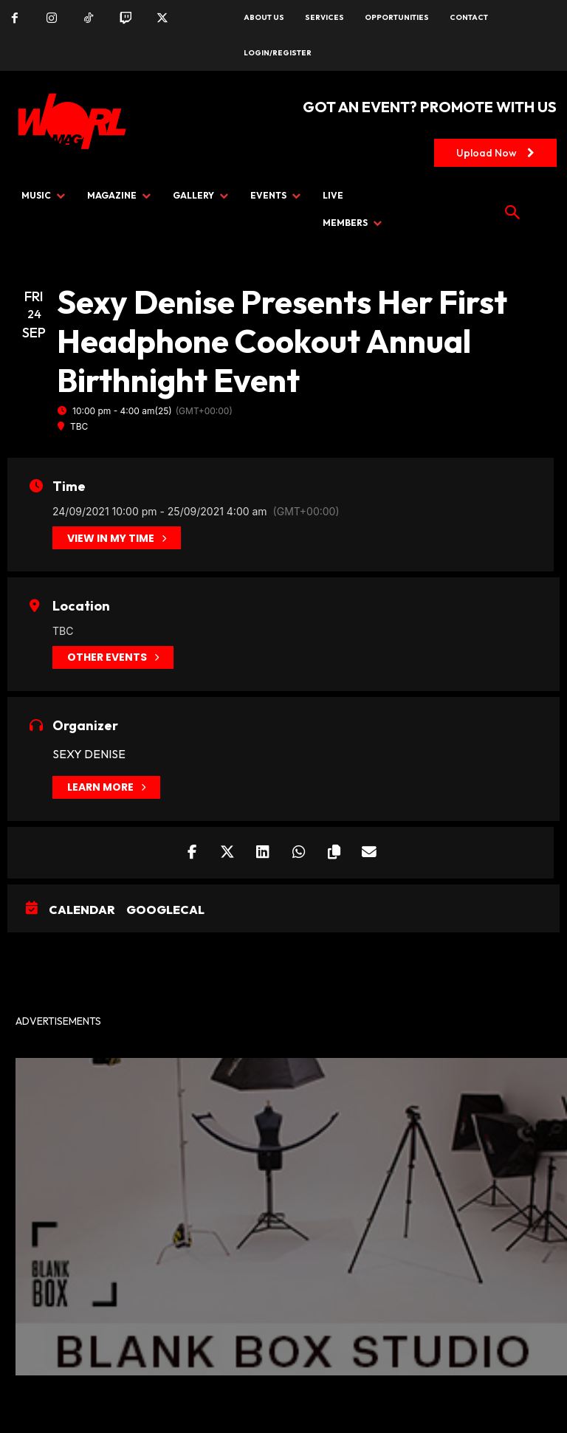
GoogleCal (165, 910)
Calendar (82, 910)
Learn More (106, 787)
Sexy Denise (89, 753)
